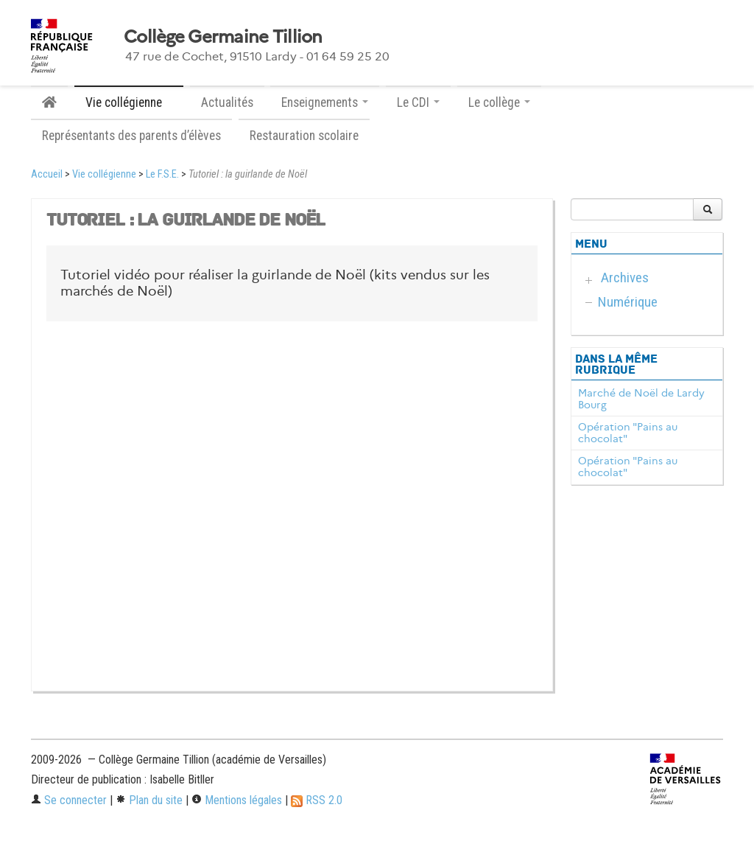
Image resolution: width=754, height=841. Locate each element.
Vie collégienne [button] (128, 102)
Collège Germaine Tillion (223, 37)
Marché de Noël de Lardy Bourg (641, 398)
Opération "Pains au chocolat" (627, 432)
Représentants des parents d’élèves (131, 135)
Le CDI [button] (418, 102)
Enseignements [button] (324, 102)
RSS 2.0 (316, 800)
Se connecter (69, 800)
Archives (625, 277)
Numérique (628, 301)
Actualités (227, 102)
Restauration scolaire (304, 135)
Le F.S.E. (162, 174)
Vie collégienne (104, 174)
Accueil (47, 174)
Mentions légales (236, 800)
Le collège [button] (499, 102)
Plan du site (149, 800)
